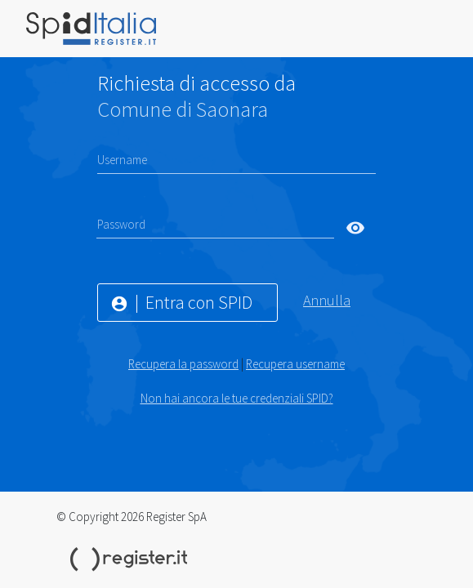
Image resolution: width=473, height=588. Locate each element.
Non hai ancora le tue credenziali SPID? (237, 398)
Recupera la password (183, 364)
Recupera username (295, 364)
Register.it (131, 559)
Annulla (326, 300)
